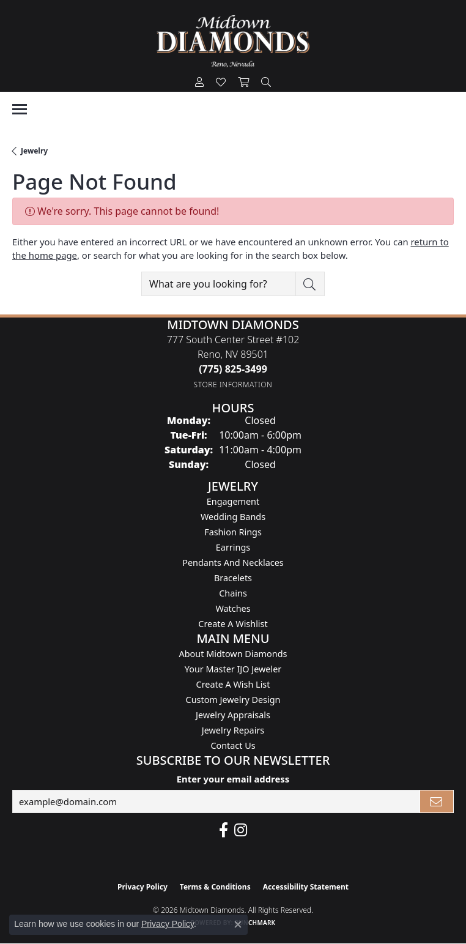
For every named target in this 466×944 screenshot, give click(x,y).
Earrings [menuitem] (233, 547)
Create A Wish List (233, 684)
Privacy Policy (142, 887)
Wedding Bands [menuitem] (233, 516)
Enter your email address (233, 779)
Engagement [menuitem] (233, 501)
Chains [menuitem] (233, 593)
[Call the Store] (233, 369)
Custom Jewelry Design (233, 699)
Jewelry (34, 151)
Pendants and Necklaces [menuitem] (232, 562)
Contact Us (232, 745)
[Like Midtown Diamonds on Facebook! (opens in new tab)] (223, 830)
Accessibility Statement (306, 887)
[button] (199, 82)
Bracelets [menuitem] (233, 578)
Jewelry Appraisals (233, 715)
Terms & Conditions (215, 887)
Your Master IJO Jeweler (233, 669)
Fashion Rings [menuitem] (233, 532)
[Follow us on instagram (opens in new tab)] (240, 830)
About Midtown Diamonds (233, 654)
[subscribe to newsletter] (437, 801)
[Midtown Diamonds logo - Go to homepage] (233, 41)
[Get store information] (233, 384)
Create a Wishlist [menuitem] (232, 624)
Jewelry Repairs (233, 730)
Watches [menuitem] (232, 608)
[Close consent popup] (238, 924)
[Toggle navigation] (19, 109)
